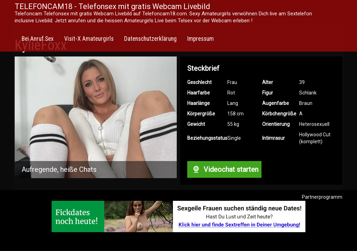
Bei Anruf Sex (38, 38)
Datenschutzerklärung (150, 38)
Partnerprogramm (322, 197)
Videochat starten (224, 169)
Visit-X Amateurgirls (89, 38)
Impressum (200, 38)
